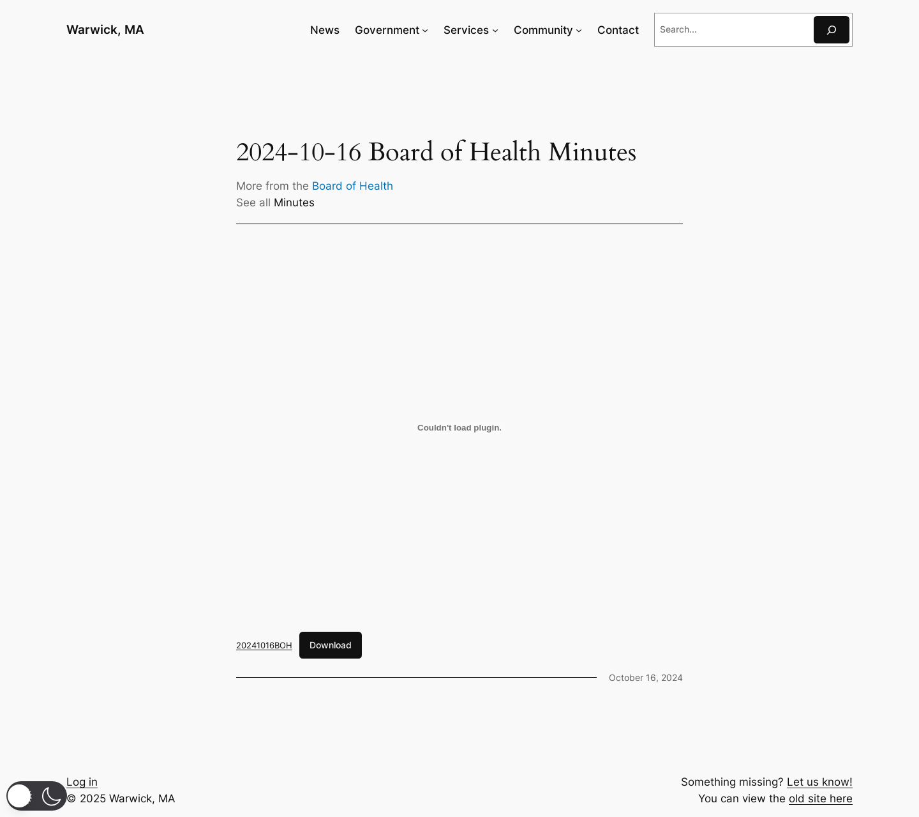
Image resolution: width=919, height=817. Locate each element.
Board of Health (352, 185)
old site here (821, 798)
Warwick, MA (105, 29)
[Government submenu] (425, 30)
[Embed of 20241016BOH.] (459, 428)
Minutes (294, 202)
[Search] (831, 29)
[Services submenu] (495, 30)
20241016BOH (264, 645)
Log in (82, 781)
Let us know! (820, 781)
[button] (36, 796)
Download (331, 644)
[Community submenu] (579, 30)
